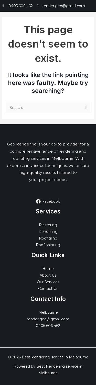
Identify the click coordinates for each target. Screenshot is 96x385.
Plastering (48, 225)
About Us (48, 275)
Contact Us (48, 288)
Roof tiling (48, 238)
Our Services (48, 282)
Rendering (48, 231)
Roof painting (48, 245)
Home (48, 268)
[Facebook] (48, 201)
